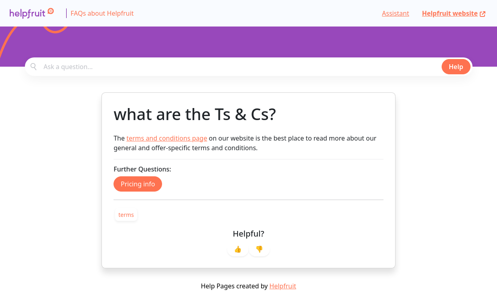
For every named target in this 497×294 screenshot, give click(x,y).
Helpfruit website (454, 13)
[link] (126, 214)
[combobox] (249, 66)
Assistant (395, 13)
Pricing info (138, 184)
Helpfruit (283, 286)
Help (456, 66)
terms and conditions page (166, 138)
